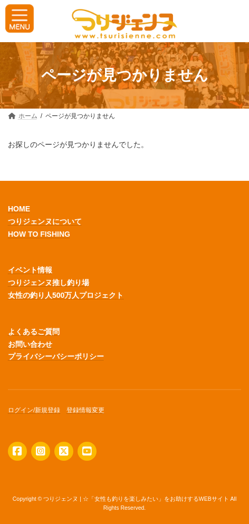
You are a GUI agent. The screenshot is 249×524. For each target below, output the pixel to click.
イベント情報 (30, 270)
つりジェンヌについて (45, 221)
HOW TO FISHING (39, 233)
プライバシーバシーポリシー (56, 356)
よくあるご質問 (34, 331)
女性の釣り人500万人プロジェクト (65, 295)
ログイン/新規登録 (34, 410)
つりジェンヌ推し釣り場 (48, 282)
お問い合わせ (30, 343)
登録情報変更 (85, 410)
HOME (19, 209)
